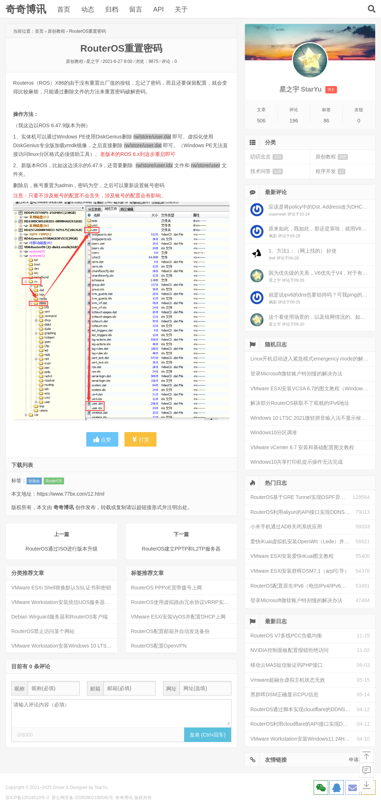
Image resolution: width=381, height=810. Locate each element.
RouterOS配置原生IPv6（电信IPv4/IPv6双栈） (303, 586)
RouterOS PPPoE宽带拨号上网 (166, 588)
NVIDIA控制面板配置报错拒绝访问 (289, 650)
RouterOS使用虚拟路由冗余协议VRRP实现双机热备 (184, 602)
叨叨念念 (266, 157)
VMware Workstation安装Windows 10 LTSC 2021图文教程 (64, 646)
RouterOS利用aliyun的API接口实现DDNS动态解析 (303, 512)
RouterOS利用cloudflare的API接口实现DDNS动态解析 (303, 724)
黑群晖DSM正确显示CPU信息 (284, 694)
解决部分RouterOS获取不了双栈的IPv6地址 (299, 403)
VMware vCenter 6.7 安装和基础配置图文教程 (302, 447)
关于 (181, 9)
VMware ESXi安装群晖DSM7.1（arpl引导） (299, 571)
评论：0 (169, 61)
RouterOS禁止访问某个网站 (43, 631)
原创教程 (56, 31)
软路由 (34, 481)
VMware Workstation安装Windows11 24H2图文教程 (303, 739)
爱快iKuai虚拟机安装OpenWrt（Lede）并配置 (302, 541)
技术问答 (266, 171)
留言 (135, 9)
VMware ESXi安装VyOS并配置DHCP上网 (178, 617)
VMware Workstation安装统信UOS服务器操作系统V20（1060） (64, 602)
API (158, 9)
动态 (87, 9)
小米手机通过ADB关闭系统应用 (286, 526)
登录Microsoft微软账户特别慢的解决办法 (296, 373)
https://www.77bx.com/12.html (70, 494)
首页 (63, 9)
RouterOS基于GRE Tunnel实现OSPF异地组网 (301, 497)
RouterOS (54, 481)
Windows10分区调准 (273, 432)
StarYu (101, 787)
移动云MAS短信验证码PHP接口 (286, 665)
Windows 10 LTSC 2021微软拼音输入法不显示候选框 (310, 418)
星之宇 (92, 61)
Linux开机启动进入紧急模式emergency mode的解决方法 (312, 359)
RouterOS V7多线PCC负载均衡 (286, 635)
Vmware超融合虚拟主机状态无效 (287, 680)
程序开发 (330, 171)
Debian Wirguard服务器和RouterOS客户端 (59, 617)
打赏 (140, 439)
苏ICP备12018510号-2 (27, 797)
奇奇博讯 (25, 9)
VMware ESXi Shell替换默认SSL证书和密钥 (61, 588)
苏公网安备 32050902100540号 (82, 797)
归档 (111, 9)
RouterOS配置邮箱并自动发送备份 (170, 631)
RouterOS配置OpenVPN (159, 646)
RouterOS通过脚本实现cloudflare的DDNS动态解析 (303, 709)
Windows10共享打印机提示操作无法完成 (296, 462)
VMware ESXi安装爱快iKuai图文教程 (292, 556)
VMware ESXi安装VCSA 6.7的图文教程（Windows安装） (312, 388)
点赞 (102, 439)
